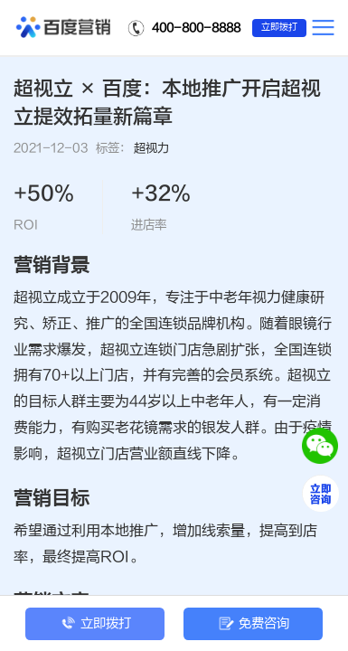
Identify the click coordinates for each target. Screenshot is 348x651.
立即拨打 (279, 27)
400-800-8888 (196, 27)
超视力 (151, 148)
